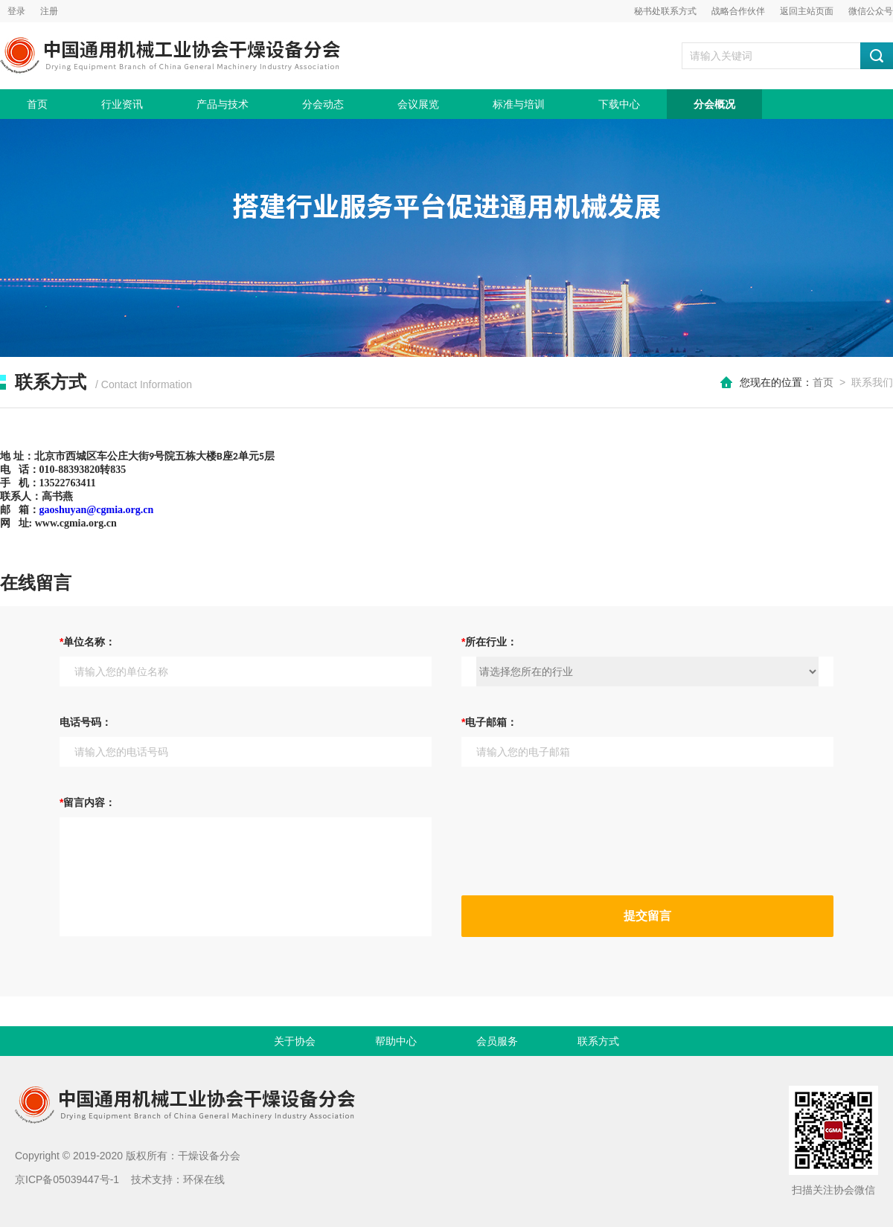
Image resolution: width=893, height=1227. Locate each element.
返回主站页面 (806, 11)
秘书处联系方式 (665, 11)
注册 (49, 11)
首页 (37, 104)
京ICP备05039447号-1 (67, 1179)
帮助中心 (396, 1041)
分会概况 (714, 104)
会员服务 (497, 1041)
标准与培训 (519, 104)
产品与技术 (222, 104)
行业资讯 (122, 104)
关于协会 (295, 1041)
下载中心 (619, 104)
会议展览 (418, 104)
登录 (16, 11)
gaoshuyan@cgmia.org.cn (96, 509)
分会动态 (323, 104)
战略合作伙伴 (738, 11)
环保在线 (204, 1179)
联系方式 (598, 1041)
